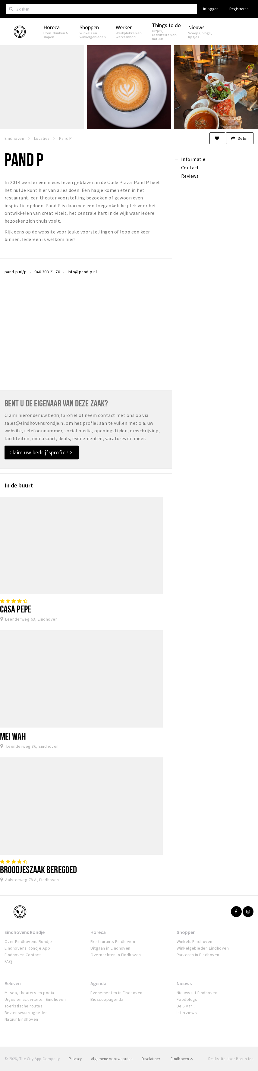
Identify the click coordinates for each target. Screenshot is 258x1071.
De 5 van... (186, 1006)
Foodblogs (187, 999)
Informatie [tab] (193, 159)
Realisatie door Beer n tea (230, 1058)
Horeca (98, 932)
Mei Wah (13, 736)
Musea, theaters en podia (29, 992)
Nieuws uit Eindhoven (197, 992)
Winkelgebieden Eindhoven (203, 948)
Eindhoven (182, 1058)
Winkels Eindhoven (194, 941)
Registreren (239, 8)
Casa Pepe (15, 609)
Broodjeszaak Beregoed (38, 869)
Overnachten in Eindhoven (115, 954)
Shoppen (186, 932)
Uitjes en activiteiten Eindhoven (35, 999)
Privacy (75, 1058)
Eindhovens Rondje (25, 932)
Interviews (187, 1012)
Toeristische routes (23, 1006)
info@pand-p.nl (82, 271)
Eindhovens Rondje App (27, 948)
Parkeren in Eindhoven (198, 954)
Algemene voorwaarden (112, 1058)
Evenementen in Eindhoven (116, 992)
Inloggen (211, 8)
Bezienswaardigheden (26, 1012)
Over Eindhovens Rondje (28, 941)
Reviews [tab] (190, 176)
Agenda (98, 983)
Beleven (13, 983)
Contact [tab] (190, 167)
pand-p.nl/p (16, 271)
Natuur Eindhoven (21, 1019)
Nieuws (184, 983)
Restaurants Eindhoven (112, 941)
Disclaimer (151, 1058)
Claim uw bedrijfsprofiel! (40, 452)
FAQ (8, 961)
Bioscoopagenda (106, 999)
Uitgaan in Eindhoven (110, 948)
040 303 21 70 (47, 271)
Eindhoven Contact (23, 954)
